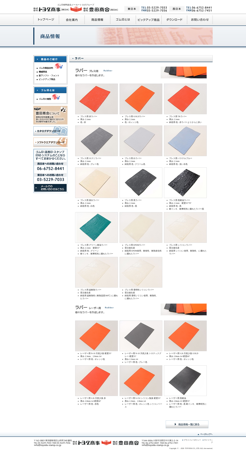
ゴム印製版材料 (46, 68)
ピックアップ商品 (47, 79)
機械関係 (43, 72)
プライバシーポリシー (192, 440)
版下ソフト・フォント (49, 75)
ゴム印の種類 (45, 99)
